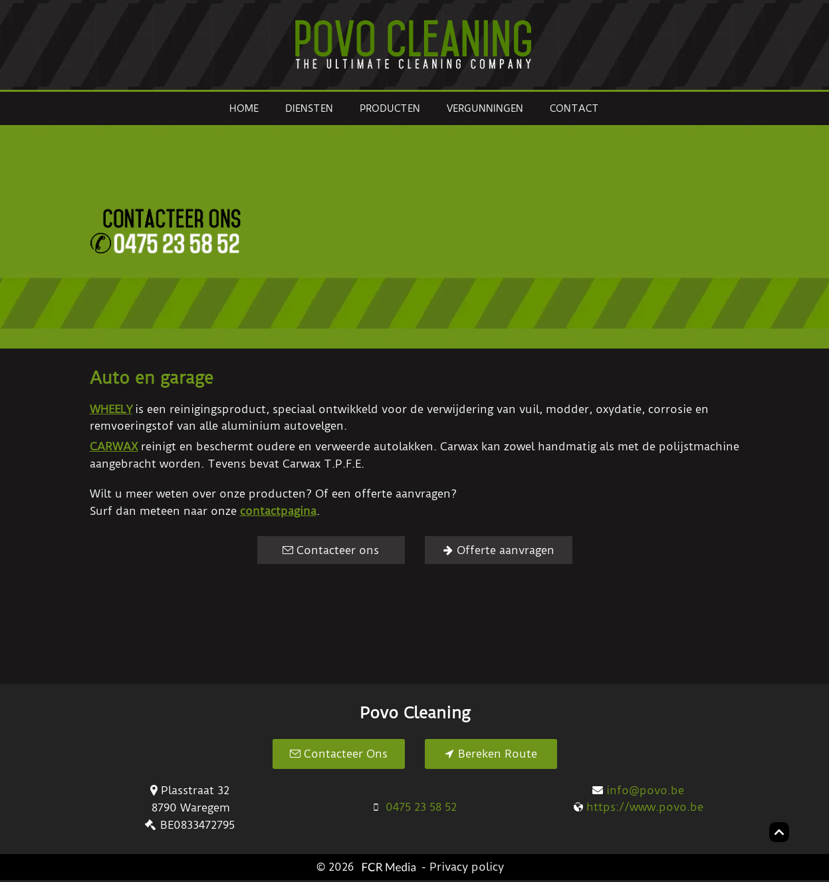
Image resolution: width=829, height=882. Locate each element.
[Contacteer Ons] (339, 754)
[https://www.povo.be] (638, 807)
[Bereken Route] (491, 754)
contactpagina (278, 510)
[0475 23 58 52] (414, 807)
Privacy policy (466, 866)
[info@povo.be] (638, 790)
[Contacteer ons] (331, 550)
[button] (504, 232)
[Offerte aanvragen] (498, 550)
